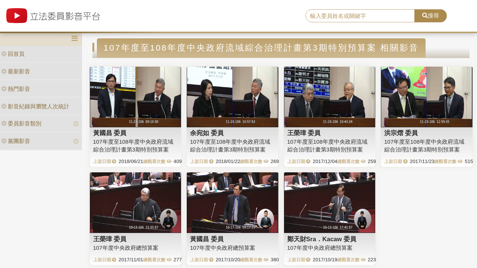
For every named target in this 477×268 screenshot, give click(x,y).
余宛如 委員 (207, 133)
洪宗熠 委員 (401, 133)
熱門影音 (15, 89)
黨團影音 (15, 141)
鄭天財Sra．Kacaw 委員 (321, 239)
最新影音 (15, 71)
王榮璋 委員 (304, 133)
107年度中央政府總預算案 (125, 248)
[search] (360, 16)
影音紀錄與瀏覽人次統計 (35, 106)
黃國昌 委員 (110, 133)
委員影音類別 (21, 123)
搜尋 (430, 15)
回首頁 (13, 54)
